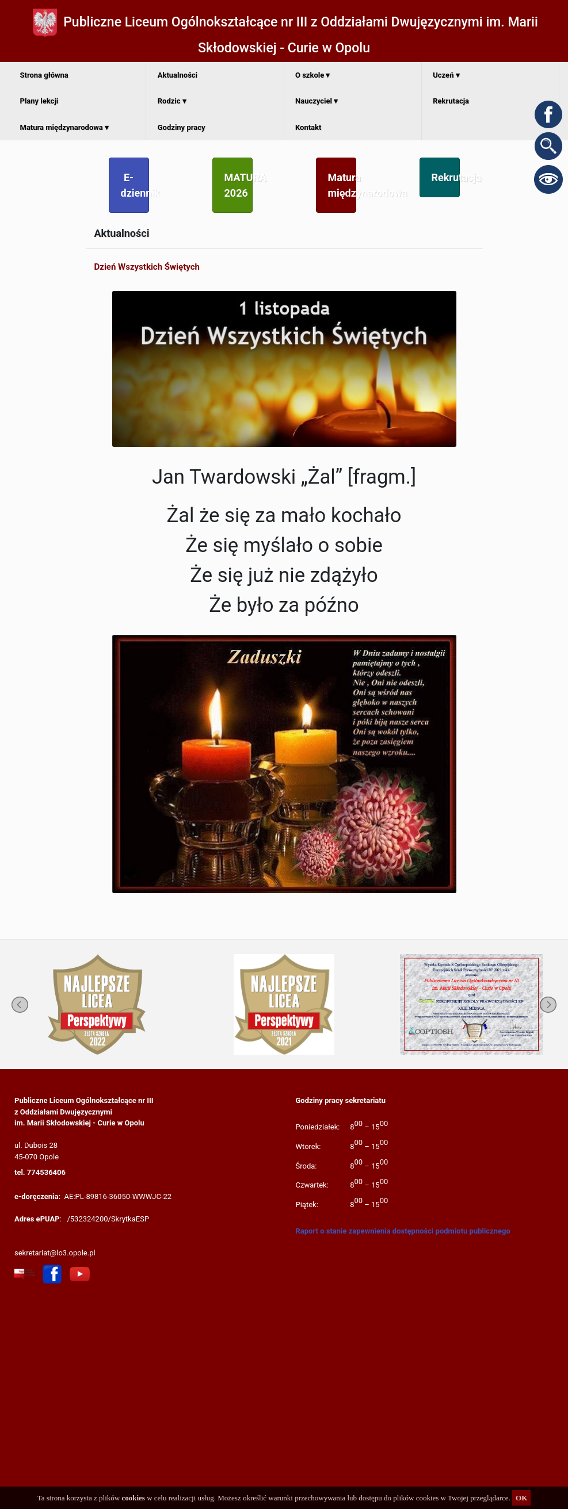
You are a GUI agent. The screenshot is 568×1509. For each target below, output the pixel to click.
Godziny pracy (181, 127)
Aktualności (177, 75)
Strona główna (44, 75)
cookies (132, 1497)
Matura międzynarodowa (64, 127)
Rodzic (172, 101)
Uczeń (446, 75)
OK (521, 1497)
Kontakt (308, 127)
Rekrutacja (451, 101)
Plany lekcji (39, 101)
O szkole (312, 75)
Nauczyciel (316, 101)
